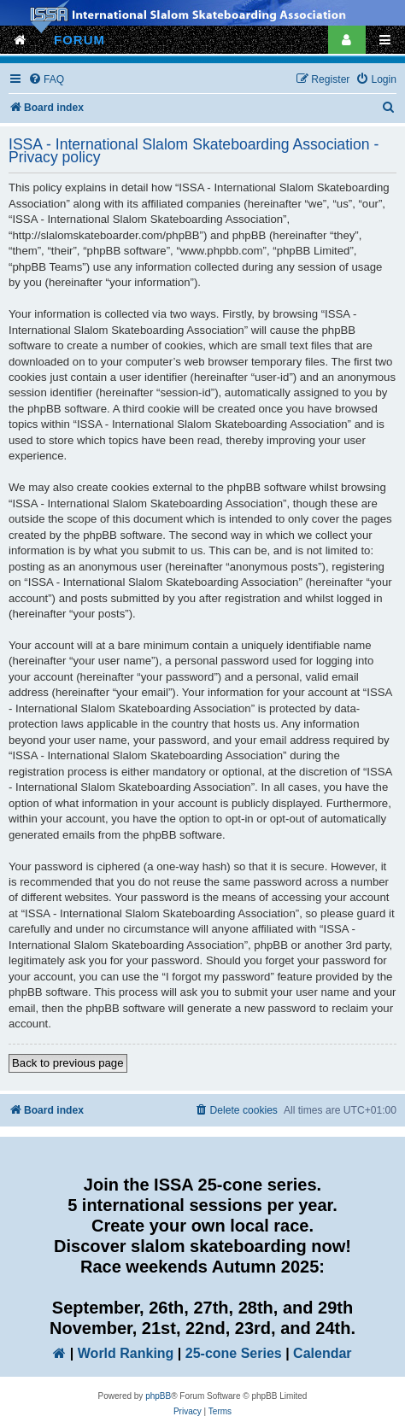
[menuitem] (46, 79)
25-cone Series (233, 1353)
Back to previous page (68, 1062)
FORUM (79, 39)
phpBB (158, 1396)
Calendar (322, 1353)
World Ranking (126, 1353)
